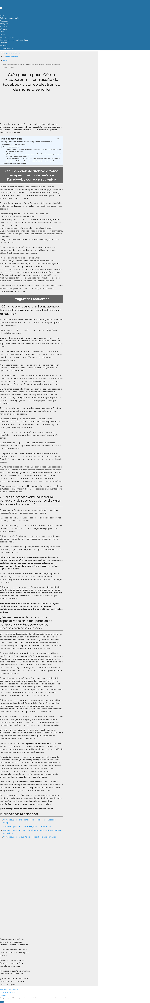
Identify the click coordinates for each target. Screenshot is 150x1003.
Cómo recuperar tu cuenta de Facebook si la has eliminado (29, 836)
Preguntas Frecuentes (11, 146)
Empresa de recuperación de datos (14, 39)
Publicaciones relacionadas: (16, 162)
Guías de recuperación (9, 18)
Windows (3, 29)
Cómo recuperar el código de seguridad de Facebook (27, 825)
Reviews (3, 45)
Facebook (4, 20)
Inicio (2, 15)
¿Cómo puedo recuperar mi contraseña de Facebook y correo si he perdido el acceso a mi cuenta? (33, 149)
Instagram (4, 23)
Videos (2, 34)
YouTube (3, 26)
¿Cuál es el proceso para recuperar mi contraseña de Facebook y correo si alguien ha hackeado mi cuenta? (33, 154)
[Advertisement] (31, 108)
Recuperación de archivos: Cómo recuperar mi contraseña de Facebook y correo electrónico (27, 142)
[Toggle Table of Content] (58, 138)
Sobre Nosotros (6, 48)
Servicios (3, 42)
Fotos (2, 31)
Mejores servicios (6, 37)
